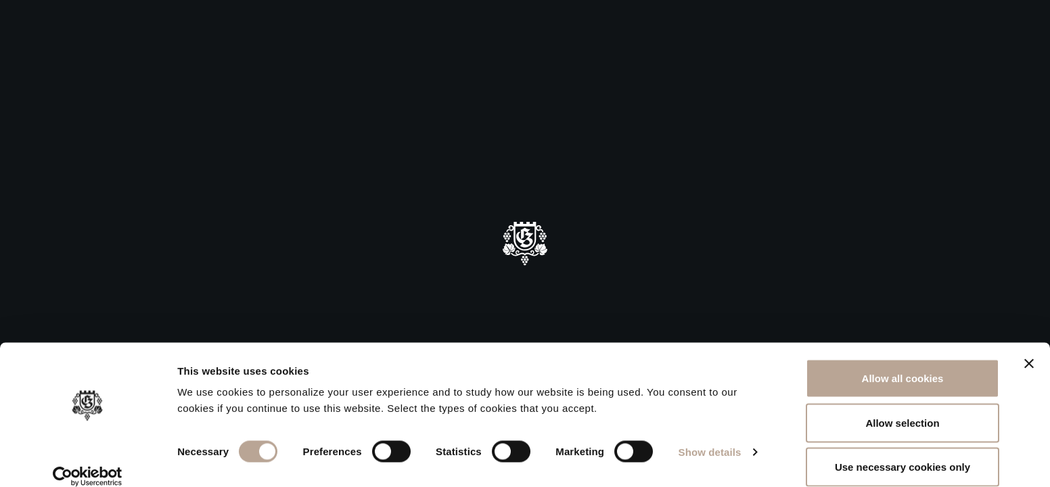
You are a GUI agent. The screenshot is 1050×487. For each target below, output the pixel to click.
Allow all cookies (903, 362)
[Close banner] (1029, 347)
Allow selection (902, 407)
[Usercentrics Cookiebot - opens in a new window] (87, 460)
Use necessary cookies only (902, 451)
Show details (710, 436)
